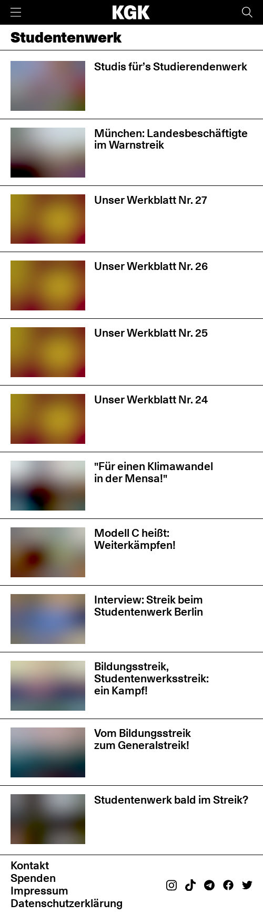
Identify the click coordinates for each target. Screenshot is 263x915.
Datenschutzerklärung (67, 903)
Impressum (39, 890)
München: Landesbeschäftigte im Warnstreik (171, 139)
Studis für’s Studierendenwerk (170, 66)
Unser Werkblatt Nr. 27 (150, 199)
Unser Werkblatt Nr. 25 (151, 332)
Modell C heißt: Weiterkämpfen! (135, 539)
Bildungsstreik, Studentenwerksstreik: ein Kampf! (151, 678)
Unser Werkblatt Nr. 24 (151, 399)
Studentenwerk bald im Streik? (171, 799)
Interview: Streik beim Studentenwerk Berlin (148, 605)
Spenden (33, 878)
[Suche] (247, 12)
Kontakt (30, 865)
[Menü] (16, 12)
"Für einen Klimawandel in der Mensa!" (153, 472)
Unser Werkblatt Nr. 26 (151, 266)
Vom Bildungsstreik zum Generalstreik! (142, 739)
